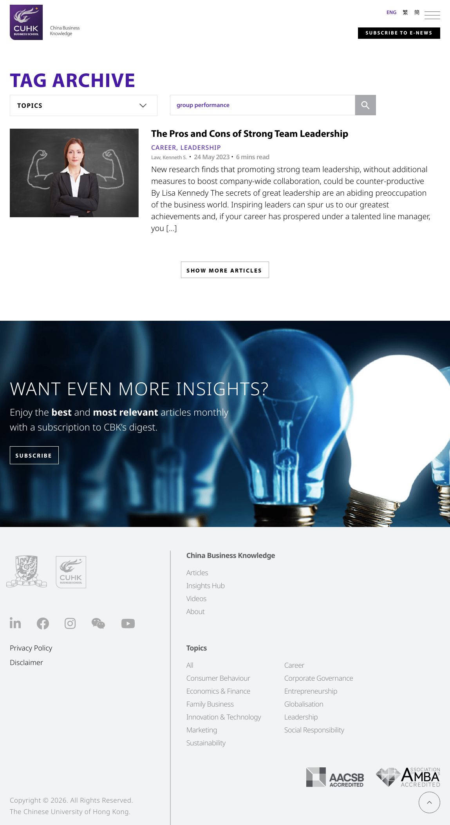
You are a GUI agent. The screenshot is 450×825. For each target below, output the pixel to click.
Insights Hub (205, 586)
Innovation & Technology (223, 717)
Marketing (201, 730)
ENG (391, 12)
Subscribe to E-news (389, 33)
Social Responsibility (314, 730)
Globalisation (303, 704)
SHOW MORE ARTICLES (224, 271)
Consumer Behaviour (218, 678)
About (195, 611)
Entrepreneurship (310, 691)
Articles (197, 573)
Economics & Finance (218, 691)
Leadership (200, 147)
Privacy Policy (31, 648)
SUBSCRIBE (38, 455)
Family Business (210, 704)
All (189, 665)
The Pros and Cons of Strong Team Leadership (250, 133)
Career (163, 147)
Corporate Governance (318, 678)
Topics (30, 105)
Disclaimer (26, 663)
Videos (196, 598)
